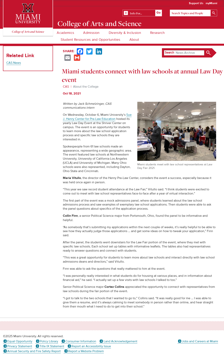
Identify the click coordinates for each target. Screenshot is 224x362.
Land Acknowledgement (120, 341)
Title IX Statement (52, 346)
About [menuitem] (134, 40)
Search (169, 53)
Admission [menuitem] (91, 33)
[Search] (193, 13)
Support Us (196, 3)
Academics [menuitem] (65, 33)
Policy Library (49, 341)
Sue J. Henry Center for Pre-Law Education (97, 117)
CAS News (13, 63)
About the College (86, 87)
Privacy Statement (19, 346)
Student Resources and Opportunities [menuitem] (90, 40)
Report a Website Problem (86, 351)
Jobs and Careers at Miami (200, 341)
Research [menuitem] (157, 33)
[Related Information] (142, 13)
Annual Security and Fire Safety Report (34, 351)
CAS (66, 87)
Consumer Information (80, 341)
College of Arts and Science (99, 23)
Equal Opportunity (19, 341)
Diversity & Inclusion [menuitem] (125, 33)
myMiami (211, 3)
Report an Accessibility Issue (91, 346)
